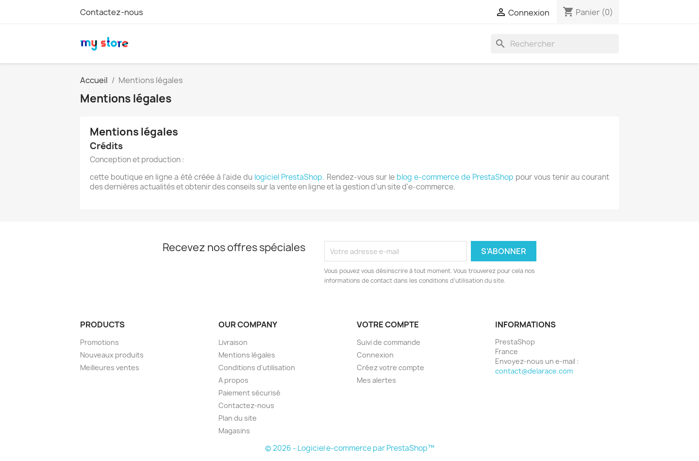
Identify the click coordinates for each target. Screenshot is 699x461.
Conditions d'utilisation (256, 367)
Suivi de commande (388, 342)
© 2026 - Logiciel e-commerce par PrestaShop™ (349, 448)
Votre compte (388, 324)
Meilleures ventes (109, 367)
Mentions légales (246, 354)
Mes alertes (376, 380)
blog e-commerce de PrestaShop (455, 177)
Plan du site (237, 418)
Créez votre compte (390, 367)
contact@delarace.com (534, 371)
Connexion (375, 354)
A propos (233, 380)
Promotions (99, 342)
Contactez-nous (111, 12)
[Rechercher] (555, 43)
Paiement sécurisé (249, 392)
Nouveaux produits (112, 354)
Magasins (234, 430)
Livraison (233, 342)
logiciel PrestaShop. (290, 177)
